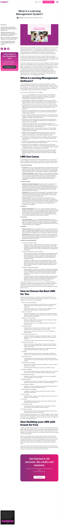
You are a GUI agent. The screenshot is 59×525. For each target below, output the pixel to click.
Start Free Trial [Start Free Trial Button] (39, 477)
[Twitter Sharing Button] (2, 49)
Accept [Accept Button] (7, 521)
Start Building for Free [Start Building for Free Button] (48, 1)
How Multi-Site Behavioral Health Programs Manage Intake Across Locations (8, 43)
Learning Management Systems (38, 282)
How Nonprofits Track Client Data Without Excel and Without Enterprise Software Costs (9, 29)
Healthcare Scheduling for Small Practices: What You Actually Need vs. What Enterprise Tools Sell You (9, 34)
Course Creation (25, 94)
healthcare (39, 208)
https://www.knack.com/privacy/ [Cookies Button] (6, 518)
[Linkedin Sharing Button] (8, 49)
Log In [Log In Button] (39, 2)
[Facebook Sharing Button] (5, 49)
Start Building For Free (9, 67)
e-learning (33, 50)
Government (35, 219)
